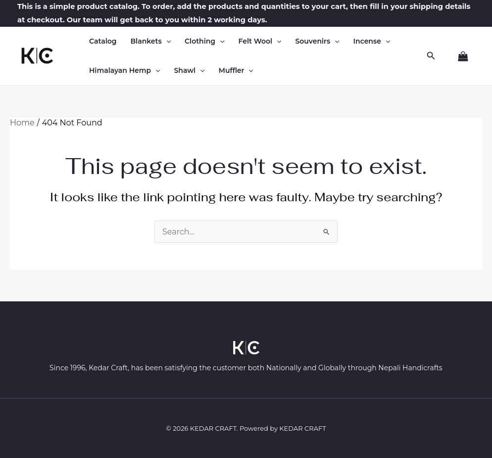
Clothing (204, 41)
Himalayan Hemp (124, 70)
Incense (372, 41)
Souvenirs (317, 41)
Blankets (150, 41)
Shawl (189, 70)
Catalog (102, 41)
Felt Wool (259, 41)
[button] (166, 41)
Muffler (236, 70)
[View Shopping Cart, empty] (458, 56)
